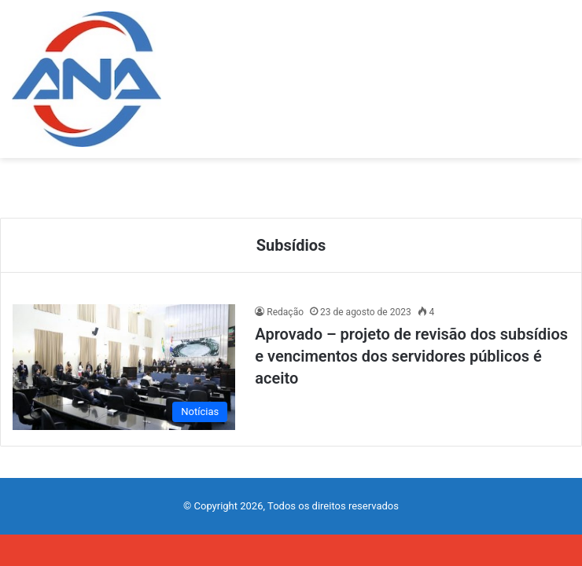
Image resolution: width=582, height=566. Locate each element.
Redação (285, 312)
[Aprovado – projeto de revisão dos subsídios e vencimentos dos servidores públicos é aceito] (124, 367)
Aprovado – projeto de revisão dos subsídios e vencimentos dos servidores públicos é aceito (411, 356)
